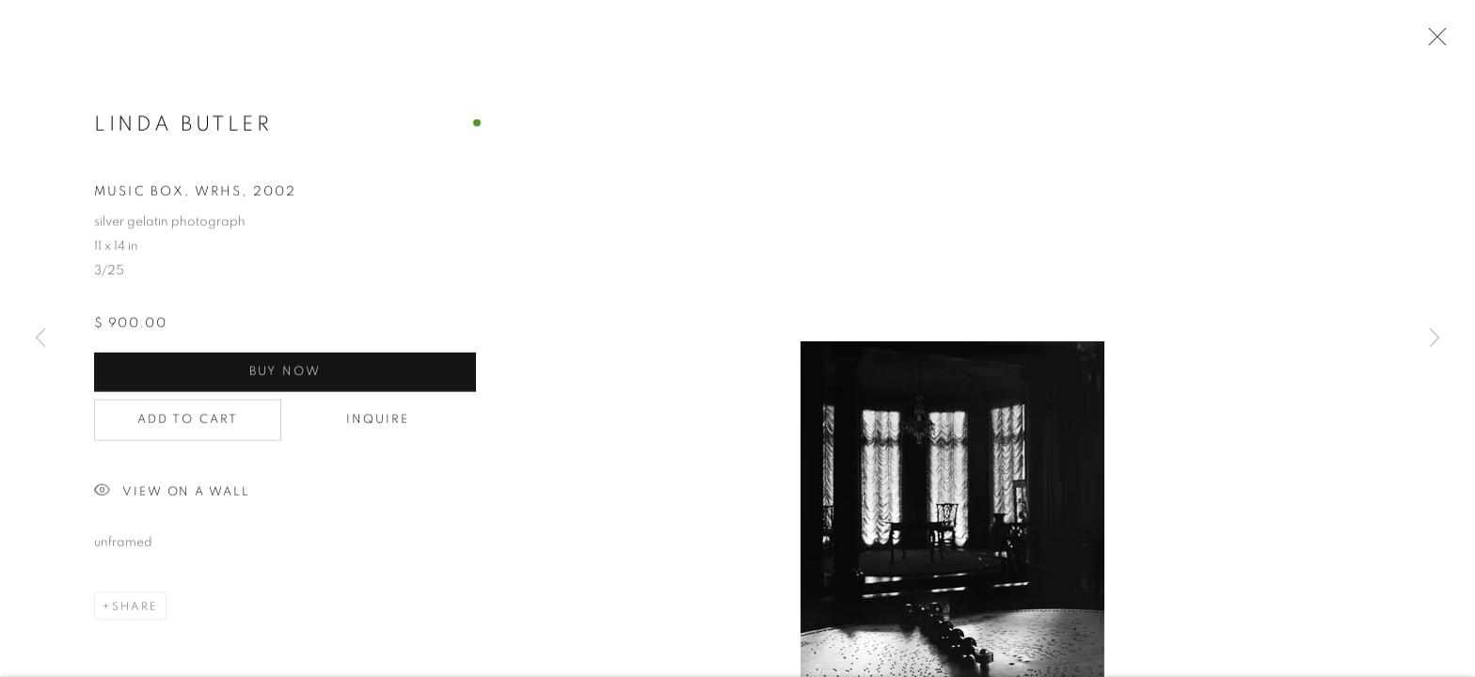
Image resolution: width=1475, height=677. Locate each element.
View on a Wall (172, 495)
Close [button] (1433, 42)
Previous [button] (40, 338)
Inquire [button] (378, 423)
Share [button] (135, 609)
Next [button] (1434, 338)
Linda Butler (183, 126)
